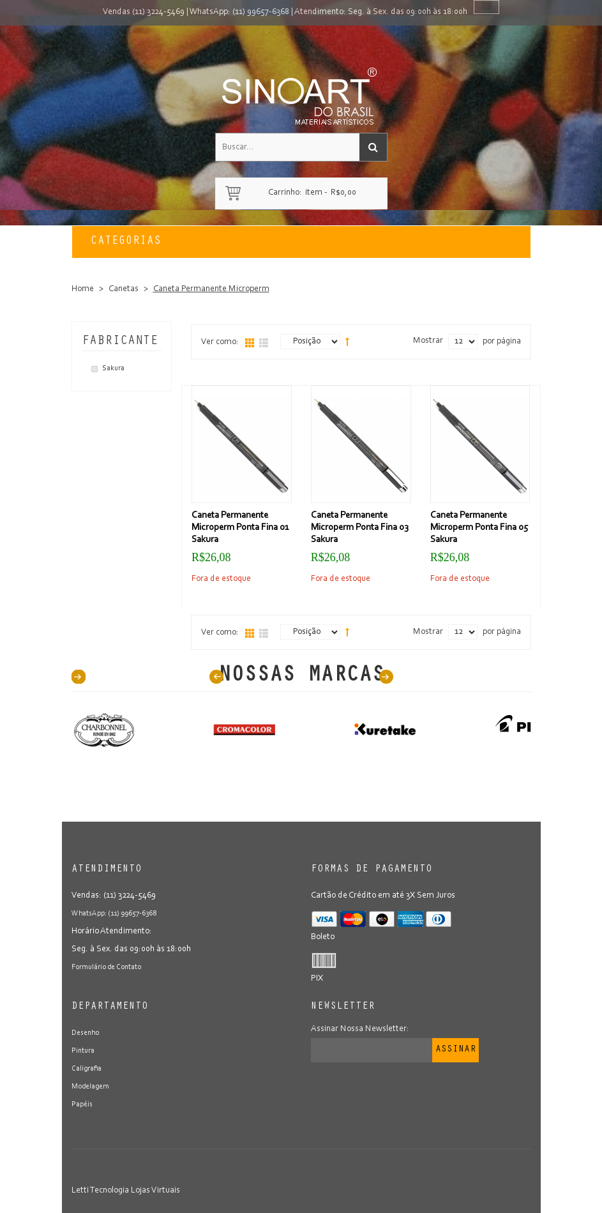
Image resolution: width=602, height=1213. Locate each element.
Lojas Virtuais (155, 1190)
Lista (263, 342)
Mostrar (428, 340)
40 (78, 677)
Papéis (83, 1104)
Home (82, 289)
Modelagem (93, 1086)
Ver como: (220, 342)
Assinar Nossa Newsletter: (360, 1029)
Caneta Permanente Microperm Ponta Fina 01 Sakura (240, 528)
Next (386, 677)
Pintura (84, 1050)
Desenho (87, 1032)
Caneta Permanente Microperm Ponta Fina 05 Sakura (479, 528)
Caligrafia (89, 1068)
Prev (216, 677)
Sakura (113, 368)
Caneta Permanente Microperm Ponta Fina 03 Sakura (360, 528)
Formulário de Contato (112, 967)
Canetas (124, 289)
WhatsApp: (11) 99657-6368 (239, 12)
